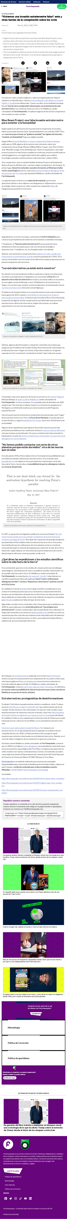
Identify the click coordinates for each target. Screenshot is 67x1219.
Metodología (14, 1027)
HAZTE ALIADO (13, 1171)
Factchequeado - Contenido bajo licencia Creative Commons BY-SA (27, 1209)
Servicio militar (25, 2)
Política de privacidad (11, 1214)
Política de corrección (13, 1189)
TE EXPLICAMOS (8, 14)
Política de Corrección (18, 1043)
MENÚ (4, 6)
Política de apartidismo (18, 1058)
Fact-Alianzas (10, 1185)
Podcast (46, 2)
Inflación (37, 2)
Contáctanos (37, 1014)
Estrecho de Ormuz (8, 2)
